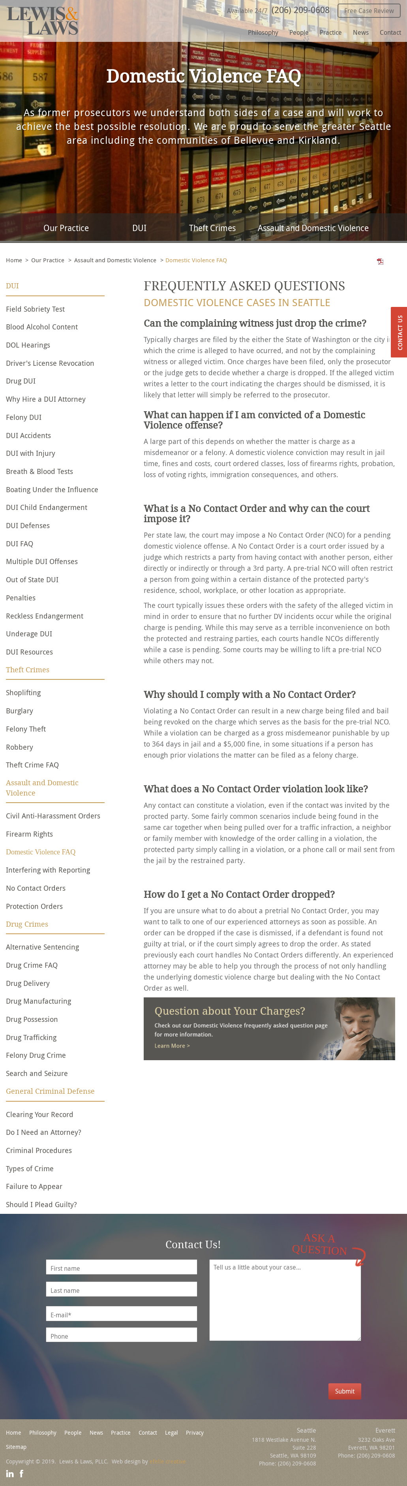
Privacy (195, 1432)
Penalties (21, 597)
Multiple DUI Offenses (42, 561)
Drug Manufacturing (38, 1001)
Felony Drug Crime (36, 1055)
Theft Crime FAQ (32, 764)
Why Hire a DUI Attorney (46, 399)
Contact (390, 32)
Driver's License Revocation (50, 363)
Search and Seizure (37, 1073)
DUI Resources (29, 651)
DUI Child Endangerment (46, 507)
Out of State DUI (32, 579)
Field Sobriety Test (35, 309)
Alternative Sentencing (42, 947)
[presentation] (295, 1367)
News (361, 32)
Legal (171, 1432)
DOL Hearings (28, 345)
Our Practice (66, 227)
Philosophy (263, 32)
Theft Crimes (212, 227)
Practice (331, 32)
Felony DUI (23, 417)
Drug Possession (32, 1019)
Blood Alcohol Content (42, 326)
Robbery (19, 747)
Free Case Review (369, 10)
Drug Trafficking (31, 1037)
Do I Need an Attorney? (43, 1132)
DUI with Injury (30, 453)
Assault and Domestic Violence (313, 227)
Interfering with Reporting (48, 870)
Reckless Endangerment (44, 616)
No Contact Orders (36, 888)
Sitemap (16, 1446)
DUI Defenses (28, 525)
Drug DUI (21, 381)
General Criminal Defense (50, 1091)
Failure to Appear (34, 1186)
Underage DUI (29, 633)
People (299, 32)
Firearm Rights (29, 834)
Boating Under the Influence (52, 489)
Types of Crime (30, 1168)
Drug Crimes (27, 924)
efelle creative (168, 1461)
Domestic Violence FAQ (40, 852)
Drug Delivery (28, 983)
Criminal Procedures (39, 1150)
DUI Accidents (28, 435)
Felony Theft (26, 729)
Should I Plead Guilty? (41, 1204)
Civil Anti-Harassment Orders (53, 815)
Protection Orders (34, 906)
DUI (139, 227)
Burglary (19, 710)
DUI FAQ (19, 543)
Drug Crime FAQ (32, 965)
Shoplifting (23, 692)
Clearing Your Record (39, 1114)
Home (14, 260)
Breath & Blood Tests (39, 471)
